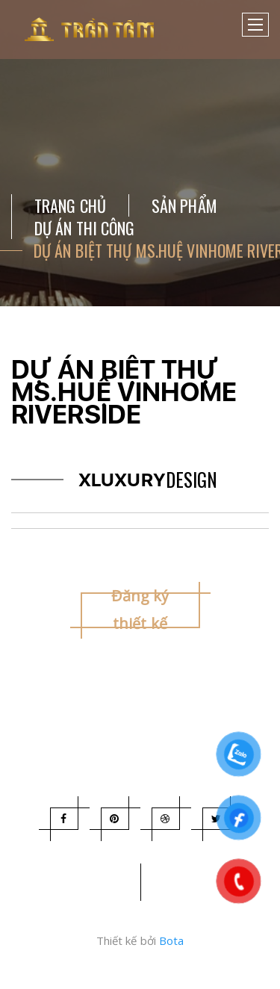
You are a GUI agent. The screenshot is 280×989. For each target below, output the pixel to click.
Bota (171, 940)
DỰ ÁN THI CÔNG (84, 228)
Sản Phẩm (184, 205)
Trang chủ (70, 205)
